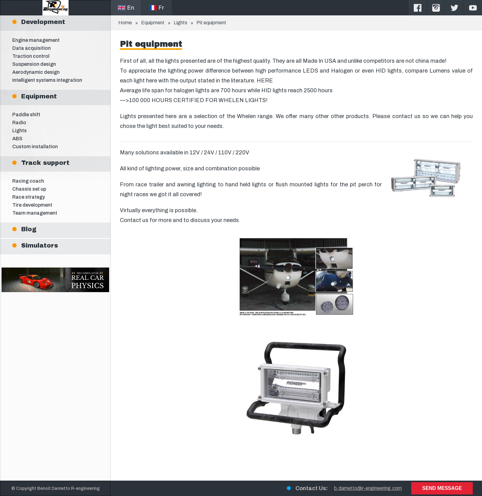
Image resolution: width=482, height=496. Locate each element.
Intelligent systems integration (47, 80)
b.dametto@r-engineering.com (368, 488)
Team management (34, 213)
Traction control (30, 56)
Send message (442, 488)
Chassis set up (29, 189)
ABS (17, 138)
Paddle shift (26, 114)
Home (125, 22)
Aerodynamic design (36, 72)
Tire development (32, 205)
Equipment (152, 22)
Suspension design (34, 64)
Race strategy (28, 197)
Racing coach (28, 181)
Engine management (36, 40)
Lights (19, 130)
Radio (19, 122)
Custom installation (35, 146)
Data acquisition (31, 48)
